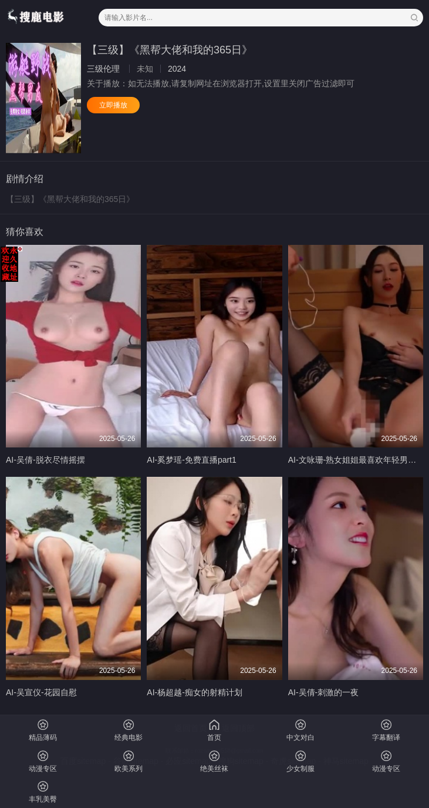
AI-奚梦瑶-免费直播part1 (191, 459)
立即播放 (113, 105)
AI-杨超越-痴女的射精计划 (194, 692)
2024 (177, 68)
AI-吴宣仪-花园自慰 (41, 692)
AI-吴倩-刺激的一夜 (323, 692)
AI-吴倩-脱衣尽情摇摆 (45, 459)
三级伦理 (103, 68)
